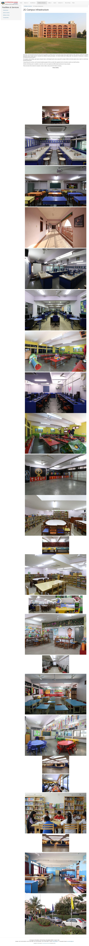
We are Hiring (67, 2)
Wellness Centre (6, 15)
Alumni (55, 2)
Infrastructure (5, 10)
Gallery (50, 2)
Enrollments (33, 2)
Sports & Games (6, 12)
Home (21, 2)
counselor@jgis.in (70, 941)
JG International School (45, 943)
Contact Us (60, 2)
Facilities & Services (42, 2)
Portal (73, 2)
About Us (26, 2)
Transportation (6, 17)
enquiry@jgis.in (55, 941)
